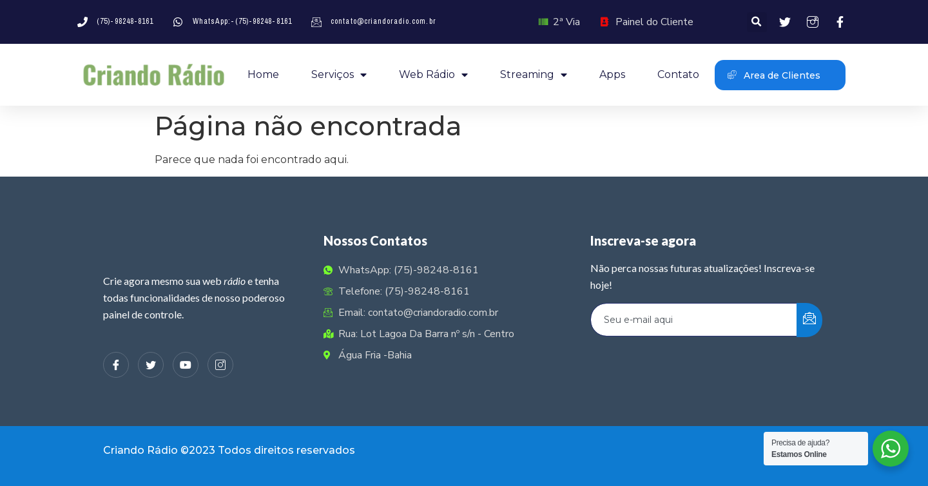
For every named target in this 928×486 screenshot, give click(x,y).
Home (263, 74)
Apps (612, 74)
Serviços (339, 74)
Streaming (533, 74)
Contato (678, 74)
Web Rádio (433, 74)
